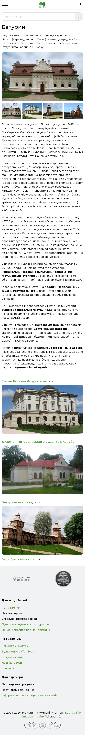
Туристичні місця (20, 559)
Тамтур (5, 559)
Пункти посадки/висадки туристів (25, 624)
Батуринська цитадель (21, 502)
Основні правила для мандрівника (26, 630)
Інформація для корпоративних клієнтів (29, 695)
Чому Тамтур (11, 607)
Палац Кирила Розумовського (27, 381)
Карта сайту (73, 712)
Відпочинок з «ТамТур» (18, 651)
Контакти (8, 668)
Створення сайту (33, 716)
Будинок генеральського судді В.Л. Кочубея (39, 442)
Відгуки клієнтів (12, 657)
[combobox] (38, 16)
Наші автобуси (12, 662)
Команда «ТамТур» (15, 646)
